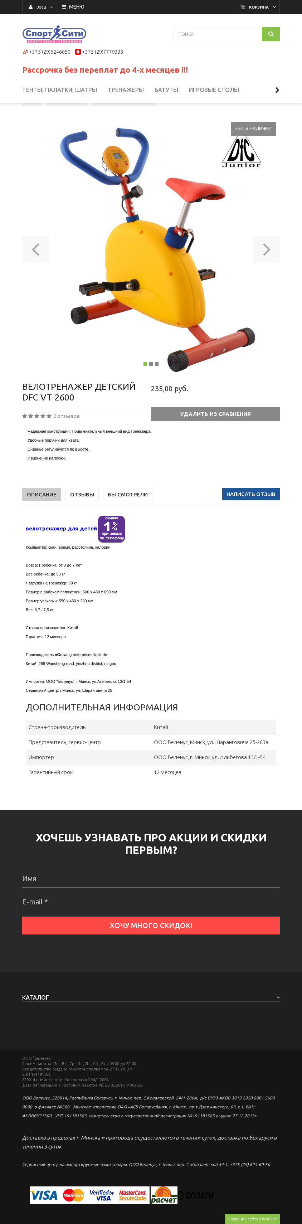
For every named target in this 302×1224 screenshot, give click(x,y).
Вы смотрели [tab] (128, 521)
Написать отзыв (251, 520)
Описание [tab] (42, 521)
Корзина (259, 7)
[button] (35, 273)
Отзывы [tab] (82, 521)
